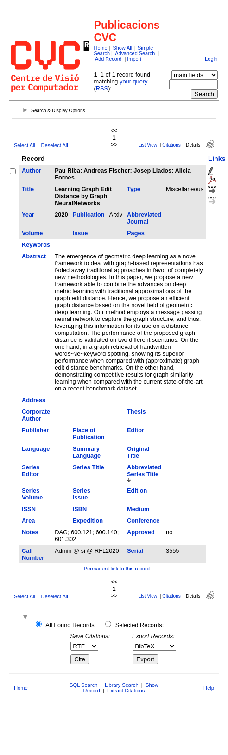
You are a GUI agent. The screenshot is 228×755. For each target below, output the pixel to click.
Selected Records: (139, 624)
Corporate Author (36, 415)
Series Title (88, 467)
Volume (32, 233)
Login (211, 59)
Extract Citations (126, 690)
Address (33, 400)
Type (133, 189)
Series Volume (32, 494)
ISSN (29, 508)
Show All (122, 48)
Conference (143, 520)
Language (36, 448)
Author (31, 170)
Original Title (138, 452)
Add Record (108, 59)
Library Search (122, 685)
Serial (135, 550)
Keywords (36, 244)
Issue (80, 233)
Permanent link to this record (117, 568)
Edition (137, 490)
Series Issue (81, 494)
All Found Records (69, 624)
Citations (171, 144)
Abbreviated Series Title (144, 471)
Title (28, 189)
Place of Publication (89, 434)
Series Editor (30, 471)
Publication (89, 214)
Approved (141, 532)
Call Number (33, 554)
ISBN (80, 508)
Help (208, 688)
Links (217, 158)
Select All (24, 145)
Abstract (34, 256)
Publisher (35, 430)
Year (28, 214)
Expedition (88, 520)
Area (28, 520)
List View (148, 144)
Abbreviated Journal (144, 218)
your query (133, 81)
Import (134, 59)
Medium (138, 508)
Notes (30, 532)
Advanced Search (135, 53)
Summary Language (87, 452)
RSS (102, 88)
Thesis (136, 411)
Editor (135, 430)
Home (101, 48)
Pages (136, 233)
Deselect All (54, 145)
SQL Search (84, 685)
